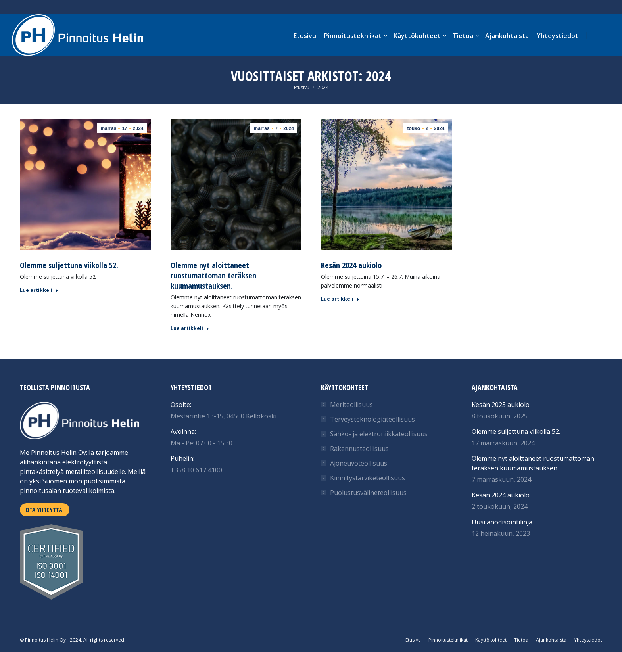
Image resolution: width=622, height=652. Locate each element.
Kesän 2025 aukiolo (501, 404)
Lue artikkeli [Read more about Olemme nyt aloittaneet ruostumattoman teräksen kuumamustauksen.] (190, 328)
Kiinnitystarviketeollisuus (367, 478)
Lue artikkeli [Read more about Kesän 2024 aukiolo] (340, 299)
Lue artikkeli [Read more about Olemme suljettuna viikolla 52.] (39, 290)
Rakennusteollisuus (359, 448)
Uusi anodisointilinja (502, 522)
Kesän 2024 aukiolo (351, 265)
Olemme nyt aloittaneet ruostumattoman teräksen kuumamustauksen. (213, 275)
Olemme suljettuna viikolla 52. (69, 265)
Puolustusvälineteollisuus (368, 492)
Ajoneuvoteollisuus (358, 463)
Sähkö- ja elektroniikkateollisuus (379, 434)
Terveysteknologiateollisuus (372, 419)
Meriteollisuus (351, 404)
